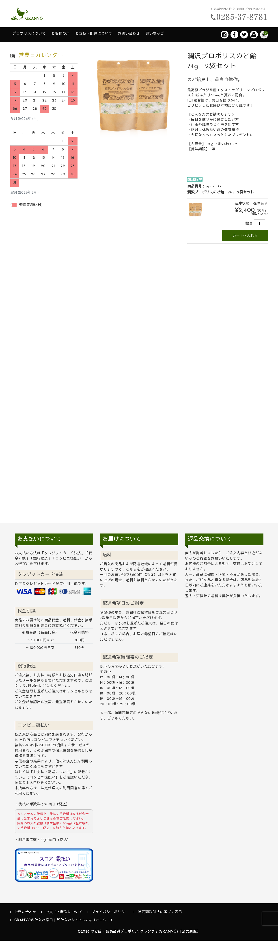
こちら (131, 571)
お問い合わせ (146, 35)
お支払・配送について (106, 35)
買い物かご (176, 35)
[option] (133, 97)
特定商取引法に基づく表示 (160, 914)
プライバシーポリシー (110, 914)
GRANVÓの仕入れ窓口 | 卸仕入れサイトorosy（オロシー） (64, 921)
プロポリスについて (32, 35)
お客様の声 (68, 35)
